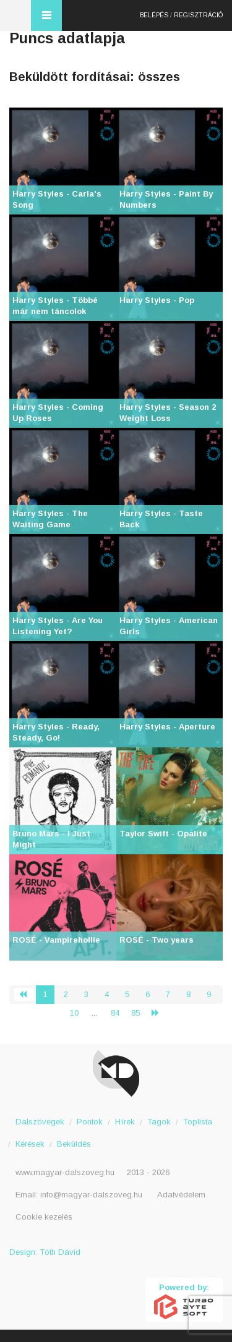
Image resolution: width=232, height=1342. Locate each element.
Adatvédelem (181, 1194)
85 (135, 1012)
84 (115, 1012)
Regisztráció (198, 15)
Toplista (197, 1121)
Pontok (90, 1121)
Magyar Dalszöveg (15, 15)
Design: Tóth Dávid (44, 1252)
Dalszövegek (39, 1121)
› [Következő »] (160, 1013)
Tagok (159, 1121)
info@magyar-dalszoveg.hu (91, 1194)
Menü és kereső (46, 15)
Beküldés (74, 1144)
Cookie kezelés (43, 1216)
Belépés (154, 15)
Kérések (30, 1144)
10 (74, 1012)
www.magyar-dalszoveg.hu (64, 1172)
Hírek (125, 1121)
